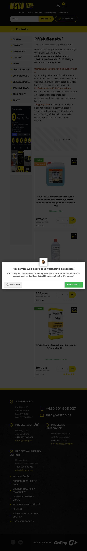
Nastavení (13, 284)
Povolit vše (74, 284)
